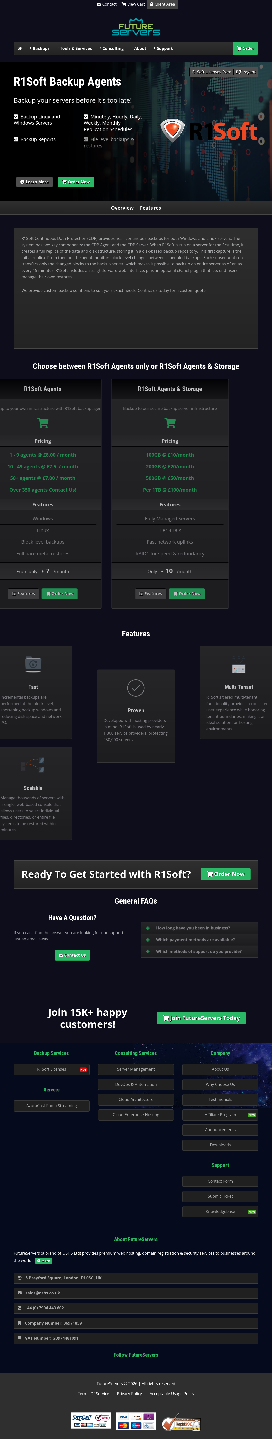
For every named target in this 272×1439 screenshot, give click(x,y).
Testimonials (220, 1099)
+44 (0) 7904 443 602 (41, 1308)
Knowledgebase (220, 1211)
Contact (106, 4)
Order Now (76, 182)
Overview (122, 207)
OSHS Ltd (71, 1253)
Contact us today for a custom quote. (172, 290)
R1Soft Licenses (51, 1069)
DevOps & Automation (136, 1084)
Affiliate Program (220, 1114)
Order (245, 48)
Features (150, 207)
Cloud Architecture (136, 1099)
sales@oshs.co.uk (39, 1292)
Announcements (220, 1129)
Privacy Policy (129, 1393)
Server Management (136, 1069)
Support (165, 48)
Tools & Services (76, 48)
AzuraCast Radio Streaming (51, 1105)
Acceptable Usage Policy (172, 1393)
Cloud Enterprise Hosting (136, 1114)
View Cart (133, 4)
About (140, 48)
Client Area (162, 4)
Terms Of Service (93, 1393)
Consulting (113, 48)
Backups (41, 48)
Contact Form (220, 1181)
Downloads (220, 1145)
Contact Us (72, 955)
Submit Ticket (220, 1196)
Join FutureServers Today (201, 1018)
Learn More (34, 182)
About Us (220, 1069)
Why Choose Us (220, 1084)
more (43, 1260)
